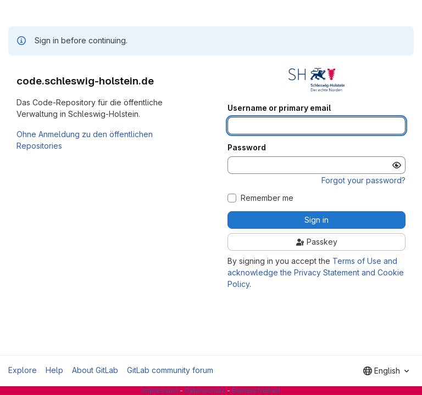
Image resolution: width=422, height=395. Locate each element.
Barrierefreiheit (256, 390)
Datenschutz (205, 390)
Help (54, 370)
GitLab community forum (170, 370)
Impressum (160, 390)
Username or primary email (279, 108)
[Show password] (397, 165)
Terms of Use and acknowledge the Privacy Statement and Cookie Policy (315, 272)
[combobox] (386, 370)
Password (246, 147)
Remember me (267, 198)
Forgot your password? (363, 180)
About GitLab (95, 370)
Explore (22, 370)
